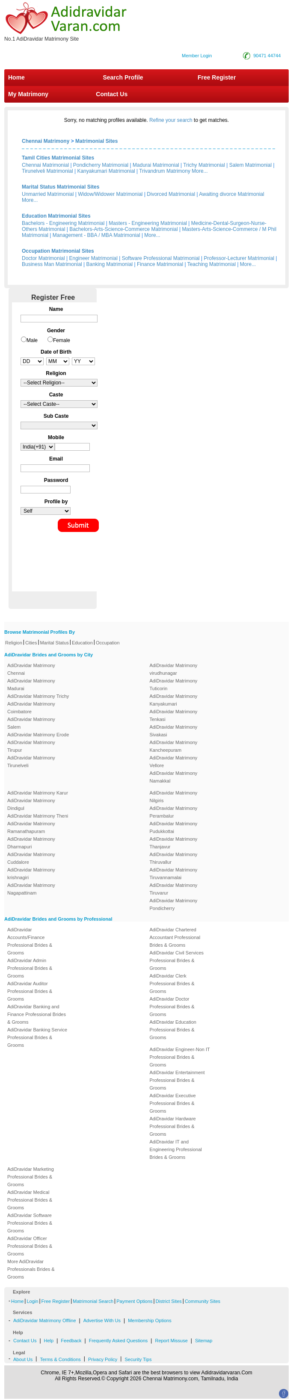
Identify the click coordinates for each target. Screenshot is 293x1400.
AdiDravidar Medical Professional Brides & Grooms (29, 1200)
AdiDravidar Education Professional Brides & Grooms (173, 1029)
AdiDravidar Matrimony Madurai (31, 684)
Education (82, 642)
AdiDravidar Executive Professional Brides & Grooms (173, 1103)
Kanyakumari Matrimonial (106, 171)
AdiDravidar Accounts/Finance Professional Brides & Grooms (29, 941)
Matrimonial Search (93, 1301)
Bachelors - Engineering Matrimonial (63, 223)
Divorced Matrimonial (171, 194)
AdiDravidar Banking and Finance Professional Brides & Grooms (36, 1014)
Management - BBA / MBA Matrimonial (96, 235)
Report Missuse (171, 1340)
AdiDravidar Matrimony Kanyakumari (174, 700)
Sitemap (203, 1340)
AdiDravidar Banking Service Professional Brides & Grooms (37, 1037)
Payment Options (134, 1301)
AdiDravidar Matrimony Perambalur (174, 812)
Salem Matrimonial (250, 165)
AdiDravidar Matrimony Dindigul (31, 804)
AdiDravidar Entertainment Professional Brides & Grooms (177, 1080)
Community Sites (202, 1301)
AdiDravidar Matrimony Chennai (31, 669)
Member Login (197, 55)
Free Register (217, 77)
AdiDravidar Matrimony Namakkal (174, 777)
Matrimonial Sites (96, 141)
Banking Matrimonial (109, 264)
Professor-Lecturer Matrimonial (239, 258)
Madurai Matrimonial (156, 165)
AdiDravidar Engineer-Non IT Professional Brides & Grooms (180, 1057)
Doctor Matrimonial (43, 258)
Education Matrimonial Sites (56, 216)
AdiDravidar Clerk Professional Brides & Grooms (172, 983)
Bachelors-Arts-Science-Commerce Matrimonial (123, 229)
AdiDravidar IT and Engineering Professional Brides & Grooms (176, 1149)
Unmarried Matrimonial (48, 194)
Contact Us (110, 94)
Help (49, 1340)
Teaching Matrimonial (211, 264)
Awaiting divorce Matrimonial (231, 194)
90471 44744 (267, 55)
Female (61, 340)
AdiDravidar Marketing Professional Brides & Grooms (30, 1177)
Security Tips (137, 1359)
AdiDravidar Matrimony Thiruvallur (174, 858)
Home (16, 77)
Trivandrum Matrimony (164, 171)
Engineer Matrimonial (93, 258)
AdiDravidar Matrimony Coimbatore (31, 707)
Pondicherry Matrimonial (100, 165)
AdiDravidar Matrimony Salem (31, 723)
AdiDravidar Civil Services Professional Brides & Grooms (177, 960)
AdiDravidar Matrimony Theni (37, 815)
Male (32, 340)
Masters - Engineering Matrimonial (148, 223)
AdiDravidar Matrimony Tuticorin (174, 684)
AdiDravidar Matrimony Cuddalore (31, 858)
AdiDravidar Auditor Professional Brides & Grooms (29, 991)
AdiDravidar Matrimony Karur (37, 792)
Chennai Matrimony (45, 141)
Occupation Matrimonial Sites (58, 251)
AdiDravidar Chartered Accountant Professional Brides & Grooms (175, 937)
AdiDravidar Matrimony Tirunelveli (31, 761)
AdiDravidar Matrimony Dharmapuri (31, 842)
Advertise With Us (102, 1320)
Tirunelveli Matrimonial (47, 171)
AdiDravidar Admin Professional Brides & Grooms (29, 968)
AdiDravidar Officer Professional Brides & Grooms (29, 1246)
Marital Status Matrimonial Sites (60, 187)
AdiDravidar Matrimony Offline (44, 1320)
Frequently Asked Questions (118, 1340)
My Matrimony (28, 94)
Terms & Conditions (60, 1359)
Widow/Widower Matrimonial (110, 194)
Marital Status (54, 642)
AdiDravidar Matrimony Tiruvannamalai (174, 873)
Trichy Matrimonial (204, 165)
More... (199, 171)
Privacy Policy (102, 1359)
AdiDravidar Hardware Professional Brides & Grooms (173, 1126)
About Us (23, 1359)
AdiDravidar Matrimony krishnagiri (31, 873)
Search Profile (123, 77)
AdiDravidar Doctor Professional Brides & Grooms (172, 1006)
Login (32, 1301)
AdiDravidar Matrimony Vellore (174, 761)
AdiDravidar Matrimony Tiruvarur (174, 889)
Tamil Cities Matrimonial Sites (58, 158)
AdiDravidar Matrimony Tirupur (31, 746)
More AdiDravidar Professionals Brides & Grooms (31, 1269)
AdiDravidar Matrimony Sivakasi (174, 730)
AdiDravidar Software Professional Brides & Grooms (29, 1223)
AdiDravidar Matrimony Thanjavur (174, 842)
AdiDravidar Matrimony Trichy (38, 696)
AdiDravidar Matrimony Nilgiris (174, 796)
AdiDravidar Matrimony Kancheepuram (174, 746)
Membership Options (150, 1320)
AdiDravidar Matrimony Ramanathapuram (31, 827)
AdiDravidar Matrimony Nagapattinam (31, 889)
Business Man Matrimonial (52, 264)
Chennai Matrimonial (45, 165)
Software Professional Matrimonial (161, 258)
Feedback (71, 1340)
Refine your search (170, 120)
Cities (31, 642)
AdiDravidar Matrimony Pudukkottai (174, 827)
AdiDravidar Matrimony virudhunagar (174, 669)
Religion (13, 642)
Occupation (108, 642)
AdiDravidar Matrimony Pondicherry (174, 904)
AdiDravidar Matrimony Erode (38, 734)
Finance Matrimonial (160, 264)
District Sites (169, 1301)
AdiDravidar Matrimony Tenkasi (174, 715)
